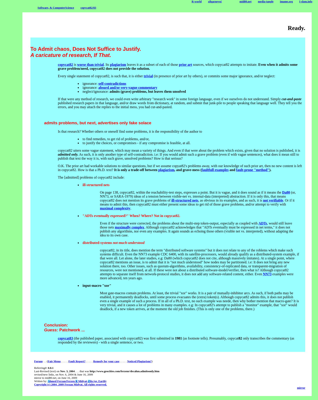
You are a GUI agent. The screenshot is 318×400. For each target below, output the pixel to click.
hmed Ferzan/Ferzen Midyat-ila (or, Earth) (77, 381)
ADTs (262, 223)
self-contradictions (112, 83)
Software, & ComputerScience (56, 7)
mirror (301, 387)
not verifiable (273, 200)
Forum (38, 361)
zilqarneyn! (215, 1)
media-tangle (266, 1)
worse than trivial (90, 64)
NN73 (267, 274)
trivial (148, 76)
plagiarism (118, 64)
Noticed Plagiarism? (139, 361)
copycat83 (65, 338)
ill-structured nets (184, 200)
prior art (185, 64)
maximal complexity (115, 208)
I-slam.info (305, 1)
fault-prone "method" (252, 170)
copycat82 (65, 64)
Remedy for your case (106, 361)
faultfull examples (215, 170)
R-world (197, 1)
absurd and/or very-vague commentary (127, 87)
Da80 (286, 192)
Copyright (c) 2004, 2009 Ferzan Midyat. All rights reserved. (70, 384)
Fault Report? (76, 361)
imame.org (286, 1)
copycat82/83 (88, 7)
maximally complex (129, 227)
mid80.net (246, 1)
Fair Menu (54, 361)
